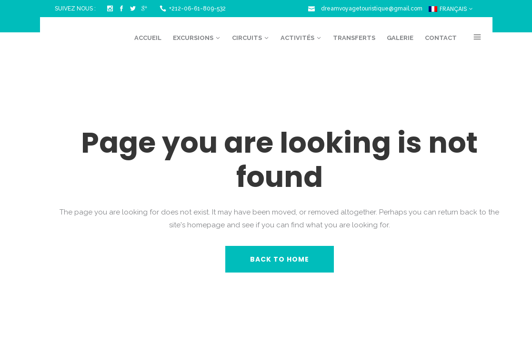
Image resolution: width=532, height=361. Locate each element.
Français (448, 9)
